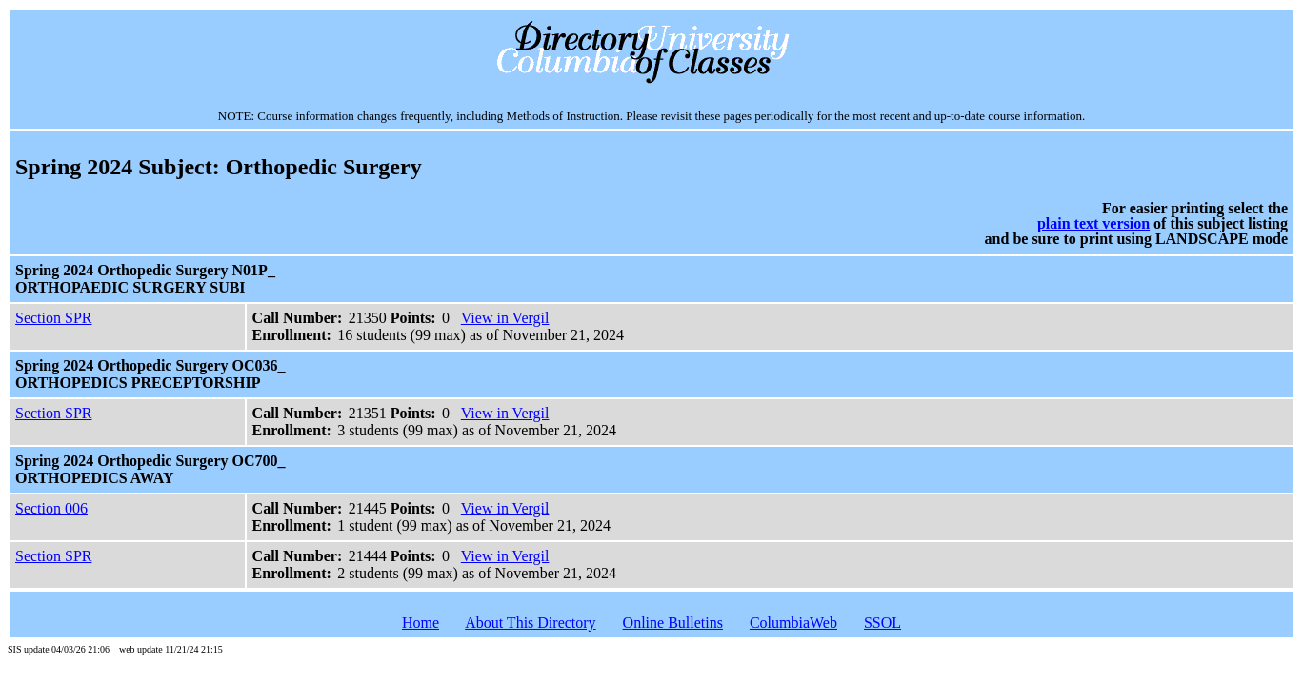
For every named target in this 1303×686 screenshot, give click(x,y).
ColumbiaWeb (793, 623)
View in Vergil (505, 318)
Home (420, 623)
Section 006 (51, 508)
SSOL (882, 623)
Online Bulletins (673, 623)
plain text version (1093, 223)
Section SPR (53, 318)
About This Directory (530, 623)
